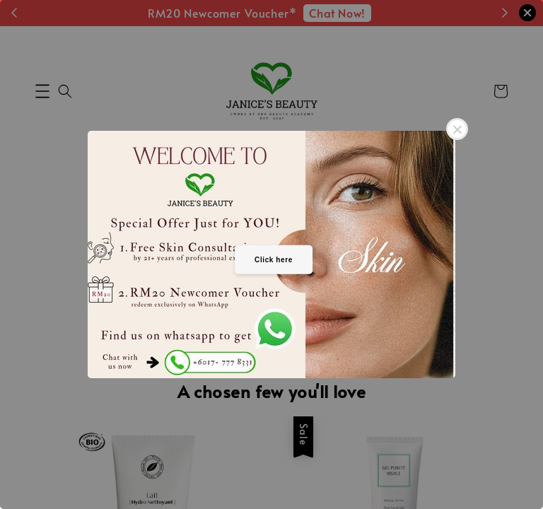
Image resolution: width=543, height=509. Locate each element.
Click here (274, 259)
